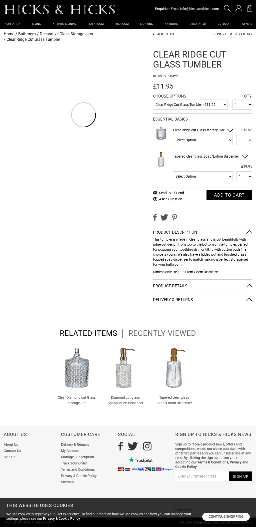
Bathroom (96, 24)
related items (89, 333)
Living (36, 24)
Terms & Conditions (212, 462)
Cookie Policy (186, 467)
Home (9, 34)
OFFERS (247, 24)
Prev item (224, 34)
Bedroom (122, 24)
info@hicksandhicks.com (199, 9)
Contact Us (12, 451)
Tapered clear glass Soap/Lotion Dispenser (206, 156)
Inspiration (12, 24)
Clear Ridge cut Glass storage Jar (198, 130)
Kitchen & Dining (65, 24)
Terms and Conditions (78, 469)
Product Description (175, 232)
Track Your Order (74, 463)
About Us (11, 444)
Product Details (170, 286)
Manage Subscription (77, 457)
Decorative (198, 24)
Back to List (165, 34)
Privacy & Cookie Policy (79, 476)
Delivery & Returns (173, 299)
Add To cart (229, 195)
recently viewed (162, 333)
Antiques (171, 24)
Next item (242, 34)
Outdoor (224, 24)
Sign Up (10, 457)
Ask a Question (170, 199)
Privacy (236, 462)
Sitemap (67, 482)
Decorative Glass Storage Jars (66, 34)
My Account (70, 451)
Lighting (146, 24)
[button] (227, 8)
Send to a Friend (171, 193)
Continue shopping (226, 516)
